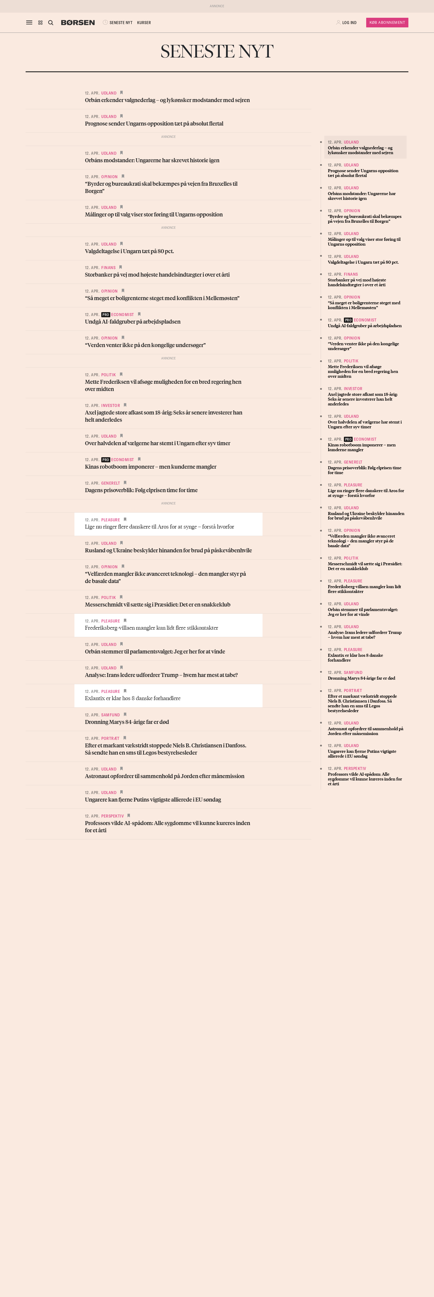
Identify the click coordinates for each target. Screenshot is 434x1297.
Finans (108, 267)
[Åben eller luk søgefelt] (51, 22)
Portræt (110, 738)
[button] (40, 22)
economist (117, 314)
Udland (108, 93)
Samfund (110, 715)
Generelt (110, 483)
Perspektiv (112, 816)
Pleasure (110, 520)
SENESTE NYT (117, 22)
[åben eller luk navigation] (30, 22)
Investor (110, 405)
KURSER (144, 22)
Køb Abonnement (387, 22)
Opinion (109, 176)
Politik (108, 374)
